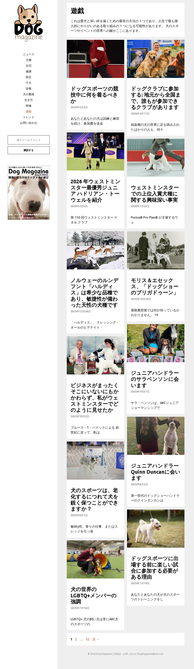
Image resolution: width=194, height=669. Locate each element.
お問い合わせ (28, 122)
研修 (28, 105)
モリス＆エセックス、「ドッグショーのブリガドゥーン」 (155, 286)
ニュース (28, 54)
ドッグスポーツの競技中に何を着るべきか (94, 95)
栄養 (28, 88)
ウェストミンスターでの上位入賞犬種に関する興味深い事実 (155, 194)
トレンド (28, 117)
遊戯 (28, 111)
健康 (28, 71)
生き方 (28, 100)
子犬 (28, 82)
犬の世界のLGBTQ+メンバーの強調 (94, 595)
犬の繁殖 (28, 94)
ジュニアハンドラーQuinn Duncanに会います (155, 472)
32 (88, 639)
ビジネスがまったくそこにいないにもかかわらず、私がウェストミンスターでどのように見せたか (95, 397)
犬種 (28, 60)
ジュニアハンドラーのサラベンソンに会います (155, 379)
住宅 (28, 65)
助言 (28, 77)
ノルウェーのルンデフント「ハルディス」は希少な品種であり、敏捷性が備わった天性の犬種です (94, 292)
